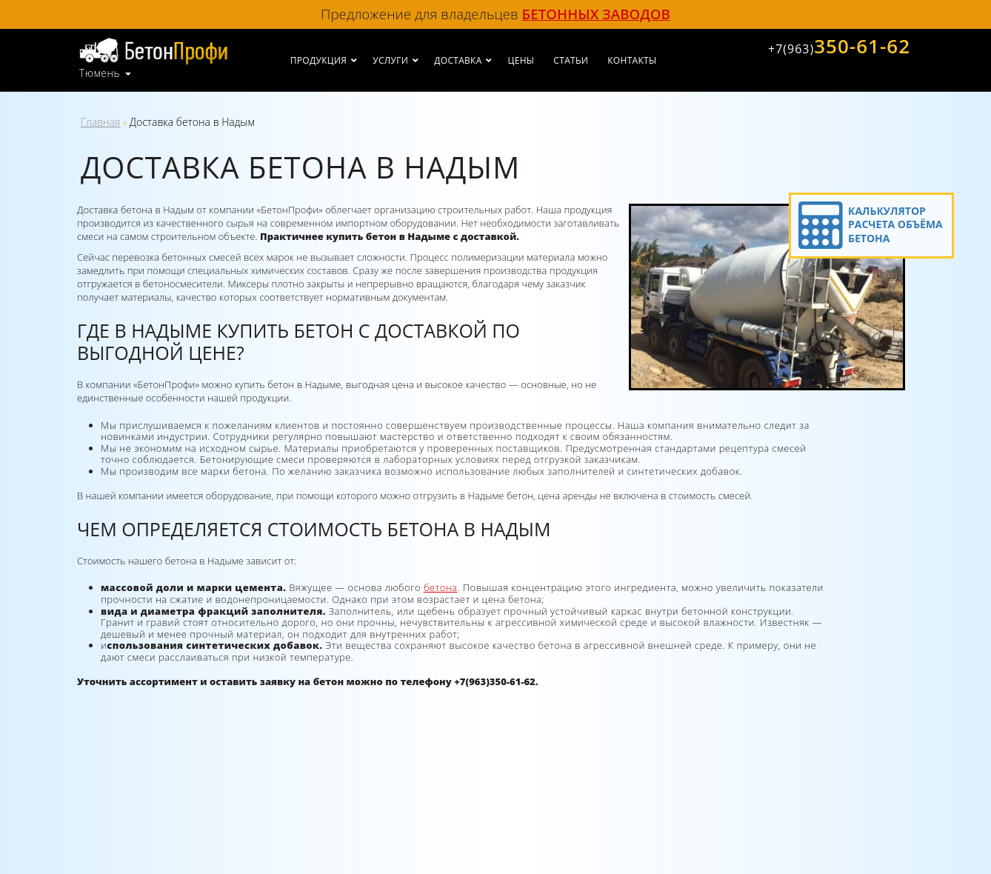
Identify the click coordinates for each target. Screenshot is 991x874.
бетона (441, 587)
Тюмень (99, 73)
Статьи (570, 60)
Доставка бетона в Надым (192, 122)
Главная (100, 122)
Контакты (631, 60)
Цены (521, 60)
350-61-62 (839, 46)
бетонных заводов (596, 13)
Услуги (390, 60)
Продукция (318, 60)
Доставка (457, 60)
